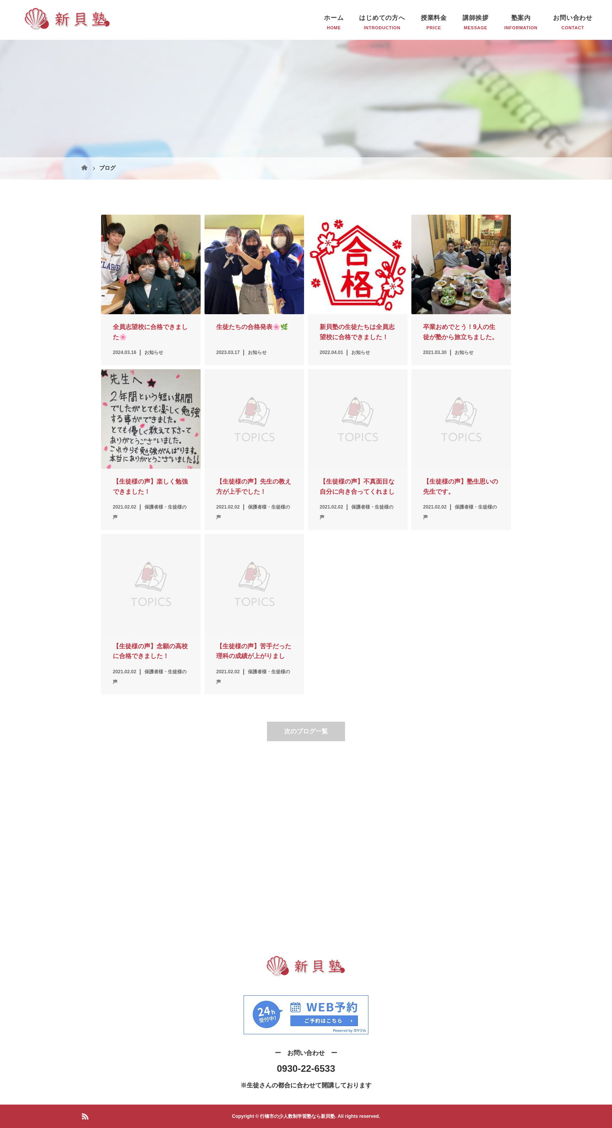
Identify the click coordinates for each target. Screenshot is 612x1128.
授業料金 (434, 17)
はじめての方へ (382, 17)
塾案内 (521, 17)
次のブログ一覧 (306, 731)
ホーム (333, 17)
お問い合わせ (572, 17)
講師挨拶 (476, 17)
